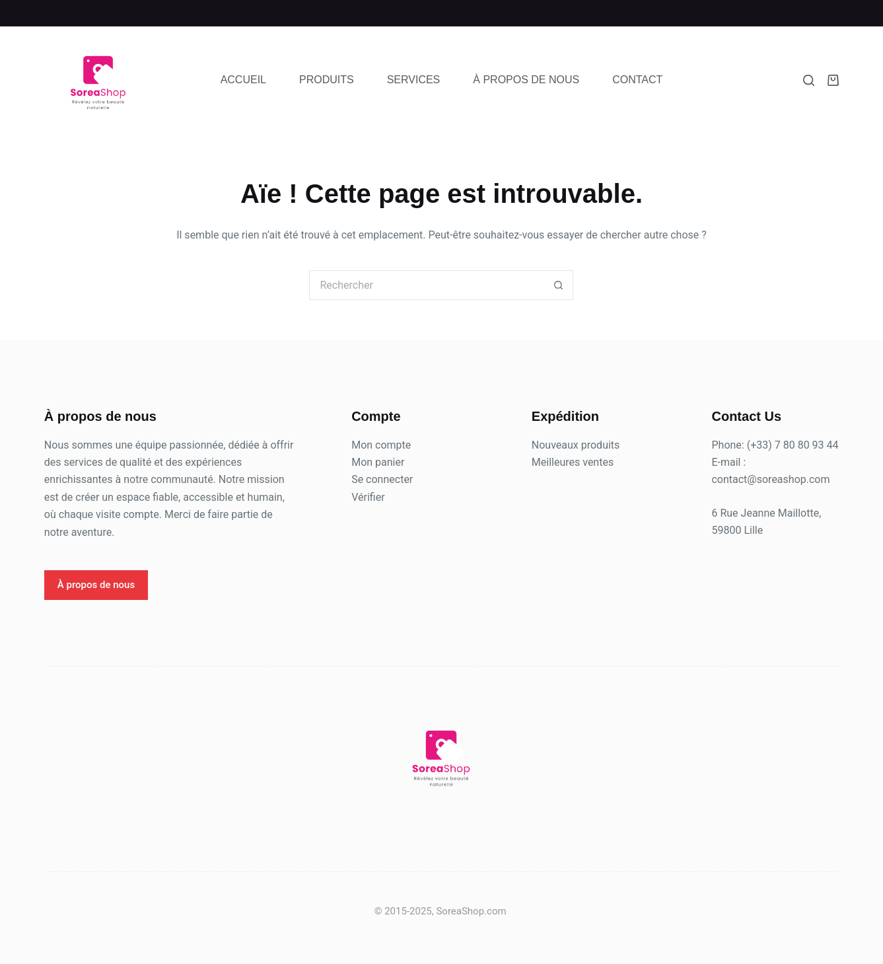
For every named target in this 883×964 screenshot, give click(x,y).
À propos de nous (526, 79)
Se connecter (382, 479)
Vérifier (367, 497)
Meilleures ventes (573, 462)
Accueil (243, 79)
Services (414, 79)
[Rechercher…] (426, 285)
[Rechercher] (808, 80)
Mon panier (377, 462)
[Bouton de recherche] (558, 285)
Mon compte (381, 445)
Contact (637, 79)
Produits (326, 79)
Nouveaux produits (576, 445)
